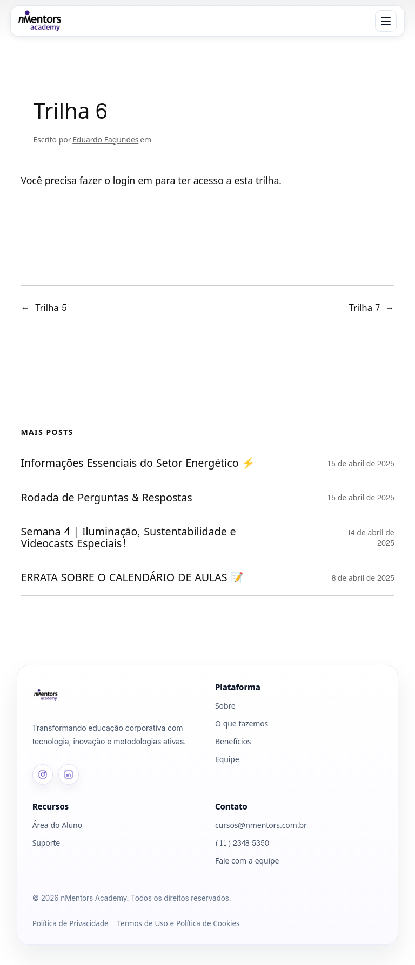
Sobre (225, 706)
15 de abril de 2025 (360, 464)
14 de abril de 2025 (370, 538)
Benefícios (233, 742)
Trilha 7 (364, 308)
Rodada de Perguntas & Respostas (109, 498)
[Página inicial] (116, 695)
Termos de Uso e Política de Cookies (178, 925)
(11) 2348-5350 (242, 844)
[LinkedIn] (68, 775)
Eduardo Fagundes (105, 140)
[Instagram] (42, 775)
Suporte (46, 844)
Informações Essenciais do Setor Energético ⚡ (139, 464)
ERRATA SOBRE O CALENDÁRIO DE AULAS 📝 (134, 579)
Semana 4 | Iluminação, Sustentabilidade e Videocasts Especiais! (128, 538)
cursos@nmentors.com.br (261, 826)
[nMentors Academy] (40, 21)
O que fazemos (241, 724)
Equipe (227, 760)
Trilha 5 (50, 308)
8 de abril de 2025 (363, 578)
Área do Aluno (57, 826)
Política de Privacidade (70, 925)
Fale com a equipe (247, 861)
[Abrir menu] (386, 21)
